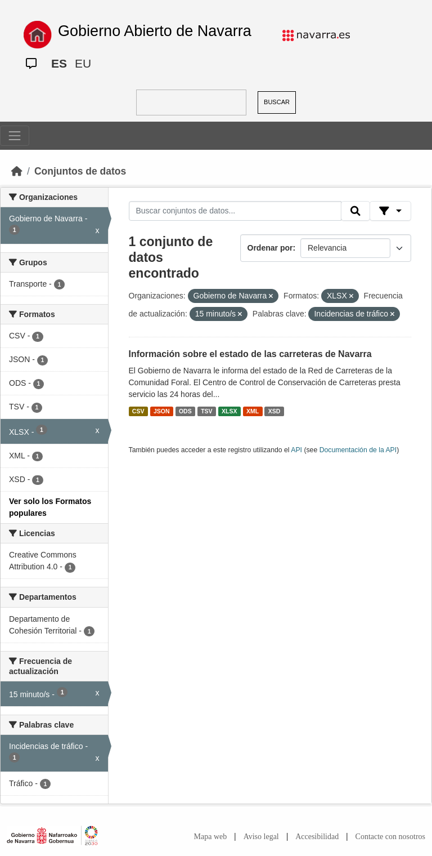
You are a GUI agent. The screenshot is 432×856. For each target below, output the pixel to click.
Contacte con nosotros (390, 836)
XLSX (229, 411)
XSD (274, 411)
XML (252, 411)
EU (83, 63)
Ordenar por (270, 247)
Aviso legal (261, 836)
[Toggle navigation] (14, 136)
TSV (206, 411)
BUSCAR (277, 102)
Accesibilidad (317, 836)
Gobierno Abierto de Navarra (154, 31)
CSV (138, 411)
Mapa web (210, 836)
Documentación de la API (358, 450)
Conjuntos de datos (80, 171)
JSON (162, 411)
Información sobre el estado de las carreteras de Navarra (250, 354)
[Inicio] (16, 171)
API (296, 450)
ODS (185, 411)
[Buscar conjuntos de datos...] (235, 211)
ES (59, 63)
